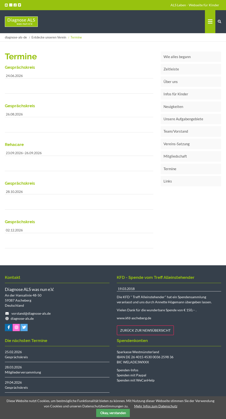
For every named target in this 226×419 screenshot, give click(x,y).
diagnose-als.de (22, 318)
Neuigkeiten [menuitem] (173, 106)
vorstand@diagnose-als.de (31, 313)
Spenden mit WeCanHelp (136, 380)
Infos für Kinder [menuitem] (176, 94)
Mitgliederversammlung (23, 372)
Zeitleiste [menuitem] (171, 69)
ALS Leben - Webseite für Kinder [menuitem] (195, 5)
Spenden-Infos (127, 370)
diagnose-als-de (16, 37)
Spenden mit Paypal (131, 375)
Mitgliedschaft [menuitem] (175, 156)
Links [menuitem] (168, 181)
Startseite (21, 21)
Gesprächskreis (16, 357)
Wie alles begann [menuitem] (177, 56)
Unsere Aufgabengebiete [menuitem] (183, 119)
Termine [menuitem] (170, 169)
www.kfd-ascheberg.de (134, 318)
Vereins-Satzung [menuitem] (177, 144)
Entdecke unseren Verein (48, 37)
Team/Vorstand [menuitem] (176, 131)
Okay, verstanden (113, 413)
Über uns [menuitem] (171, 81)
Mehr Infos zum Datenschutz (155, 406)
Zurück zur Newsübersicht (145, 330)
